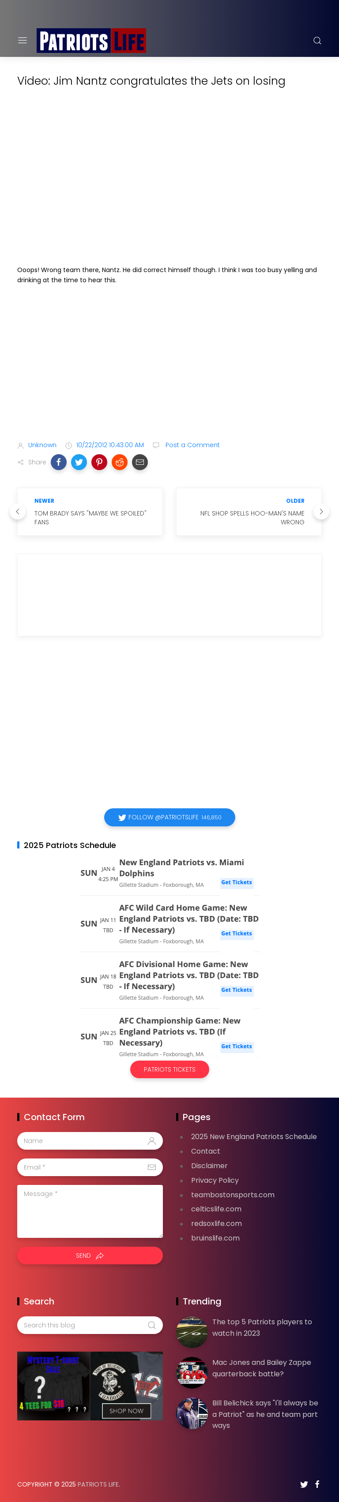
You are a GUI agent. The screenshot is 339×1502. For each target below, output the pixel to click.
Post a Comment (192, 445)
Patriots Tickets (170, 1069)
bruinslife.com (215, 1238)
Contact (205, 1151)
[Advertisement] (169, 364)
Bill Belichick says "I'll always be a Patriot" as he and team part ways (265, 1414)
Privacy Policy (215, 1180)
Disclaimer (209, 1166)
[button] (59, 462)
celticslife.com (216, 1209)
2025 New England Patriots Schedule (254, 1137)
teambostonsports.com (233, 1195)
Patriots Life (98, 1484)
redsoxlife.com (216, 1223)
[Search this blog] (90, 1325)
